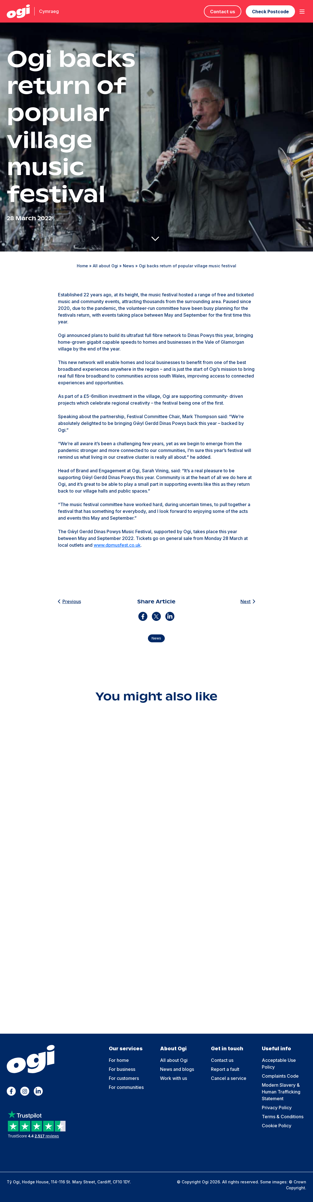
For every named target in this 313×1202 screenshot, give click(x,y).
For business (122, 1069)
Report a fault (225, 1069)
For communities (126, 1087)
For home (119, 1060)
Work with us (173, 1078)
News (128, 265)
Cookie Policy (276, 1125)
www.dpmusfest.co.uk (117, 545)
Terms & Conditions (282, 1116)
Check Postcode (270, 11)
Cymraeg (49, 11)
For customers (124, 1078)
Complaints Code (280, 1076)
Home (82, 265)
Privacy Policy (277, 1107)
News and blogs (177, 1069)
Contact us (222, 11)
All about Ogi (105, 265)
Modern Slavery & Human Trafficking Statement (281, 1091)
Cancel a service (228, 1078)
